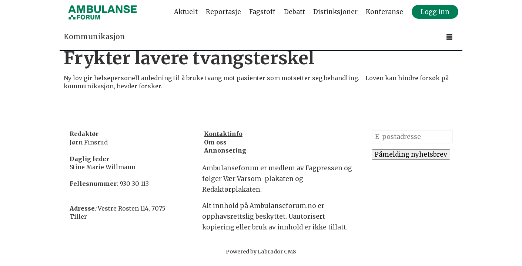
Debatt (294, 12)
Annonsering (225, 150)
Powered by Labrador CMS (261, 251)
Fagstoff (262, 12)
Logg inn (435, 12)
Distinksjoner (335, 12)
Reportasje (223, 12)
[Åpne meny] (449, 37)
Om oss (215, 142)
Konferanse (384, 12)
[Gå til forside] (103, 12)
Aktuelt (186, 12)
